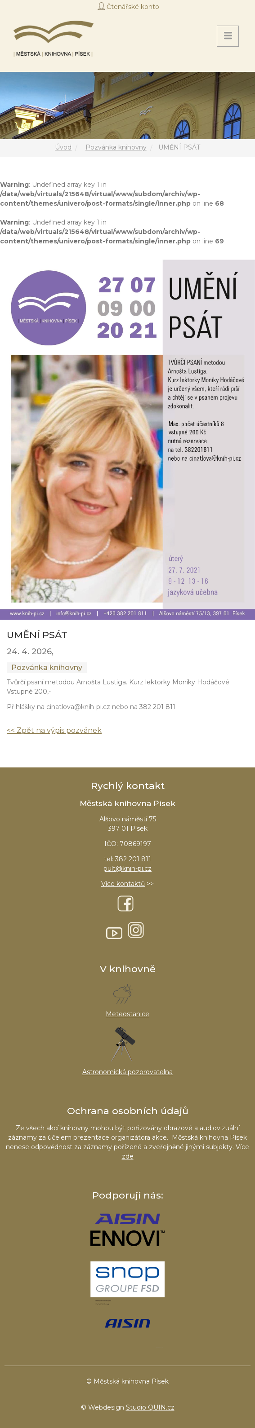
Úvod (63, 147)
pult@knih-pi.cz (127, 868)
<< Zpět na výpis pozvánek (54, 730)
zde (128, 1156)
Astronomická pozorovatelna (127, 1072)
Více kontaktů (123, 884)
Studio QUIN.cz (150, 1407)
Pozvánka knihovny (116, 147)
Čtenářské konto (133, 7)
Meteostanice (127, 1014)
